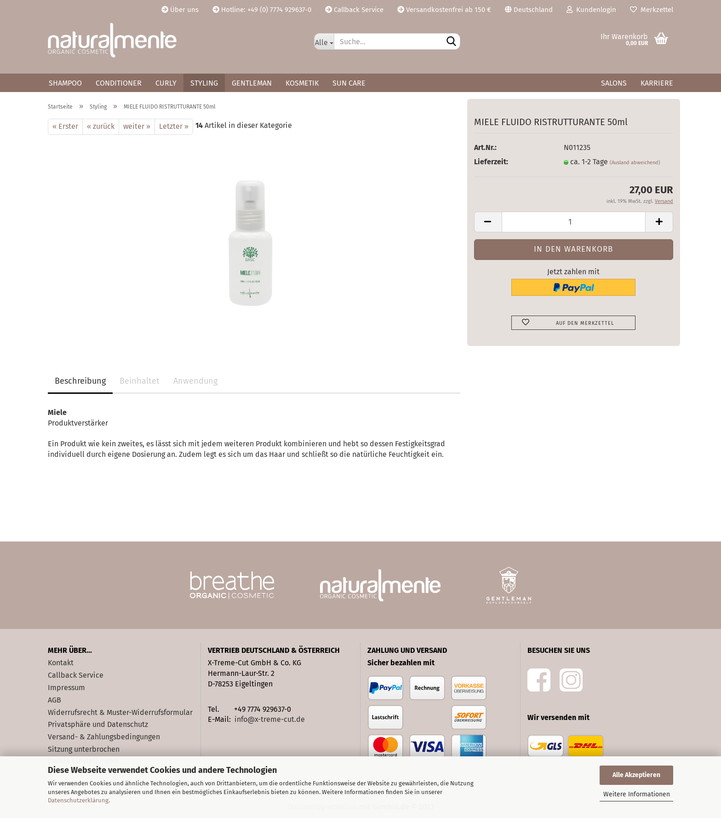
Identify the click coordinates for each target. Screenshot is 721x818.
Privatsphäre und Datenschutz (98, 724)
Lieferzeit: (491, 161)
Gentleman (252, 83)
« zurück (100, 126)
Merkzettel (651, 10)
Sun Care (349, 83)
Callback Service (354, 10)
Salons (614, 83)
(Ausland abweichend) (635, 163)
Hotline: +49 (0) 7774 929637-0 (261, 10)
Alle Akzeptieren (636, 775)
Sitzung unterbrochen (84, 749)
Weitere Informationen (636, 794)
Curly (166, 83)
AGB (54, 700)
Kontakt (61, 662)
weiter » (136, 126)
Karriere (657, 83)
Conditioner (119, 83)
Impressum (66, 687)
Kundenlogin (591, 10)
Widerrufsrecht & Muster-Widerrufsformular (120, 712)
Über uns (180, 10)
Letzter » (174, 126)
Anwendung (195, 381)
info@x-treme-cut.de (270, 719)
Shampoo (65, 83)
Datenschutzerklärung (78, 800)
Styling (204, 83)
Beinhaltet (140, 381)
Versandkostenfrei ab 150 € (444, 10)
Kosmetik (302, 83)
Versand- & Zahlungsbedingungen (104, 736)
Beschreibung (80, 381)
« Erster (65, 126)
